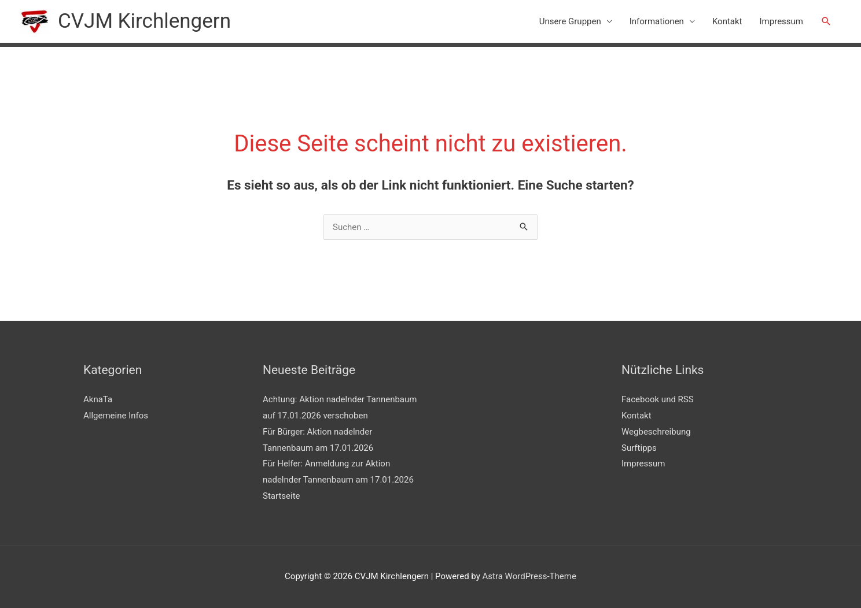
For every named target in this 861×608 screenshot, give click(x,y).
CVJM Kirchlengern (144, 21)
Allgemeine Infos (115, 415)
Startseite (281, 496)
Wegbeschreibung (656, 432)
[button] (826, 21)
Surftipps (639, 448)
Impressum (781, 21)
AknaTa (97, 399)
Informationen (657, 21)
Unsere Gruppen (570, 21)
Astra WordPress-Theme (529, 576)
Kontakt (727, 21)
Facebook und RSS (657, 399)
